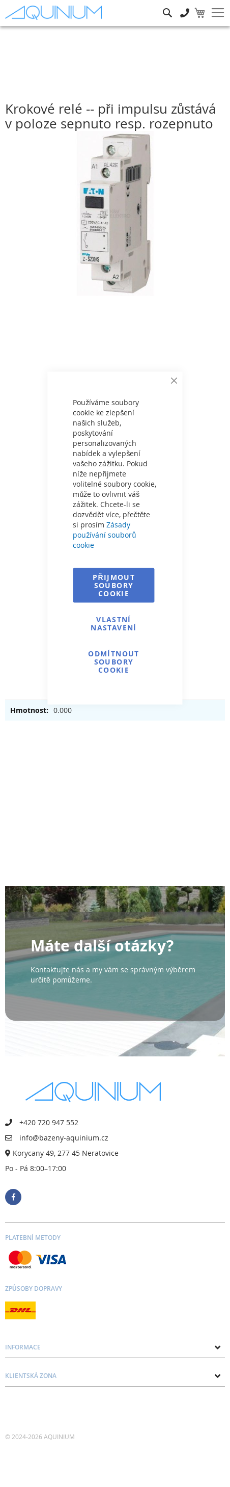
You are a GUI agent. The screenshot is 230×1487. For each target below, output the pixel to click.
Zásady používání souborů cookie (104, 535)
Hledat (167, 5)
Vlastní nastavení (113, 623)
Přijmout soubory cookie (114, 585)
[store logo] (56, 13)
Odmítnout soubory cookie (113, 662)
